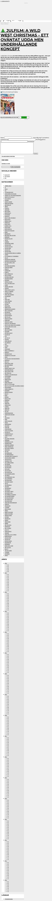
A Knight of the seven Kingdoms (13, 195)
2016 (6, 757)
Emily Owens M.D (9, 274)
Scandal (7, 406)
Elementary (7, 270)
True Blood (7, 506)
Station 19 (7, 432)
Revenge (7, 397)
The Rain (7, 486)
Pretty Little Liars (9, 384)
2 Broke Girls (8, 186)
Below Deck (7, 219)
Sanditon (7, 403)
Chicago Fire (8, 245)
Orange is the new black (11, 374)
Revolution (7, 398)
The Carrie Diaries (9, 462)
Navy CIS (7, 362)
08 (8, 584)
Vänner (6, 523)
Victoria (7, 517)
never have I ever (9, 546)
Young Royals (8, 531)
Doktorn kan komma (10, 266)
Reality (6, 394)
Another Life (8, 205)
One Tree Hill (8, 373)
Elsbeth (7, 272)
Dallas (6, 258)
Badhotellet (8, 213)
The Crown (7, 464)
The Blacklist (8, 459)
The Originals (8, 485)
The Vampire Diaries (9, 496)
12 (8, 590)
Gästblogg (7, 312)
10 (8, 587)
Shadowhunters (9, 413)
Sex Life (6, 411)
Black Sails (7, 224)
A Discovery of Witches (10, 194)
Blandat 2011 (8, 226)
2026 (6, 563)
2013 (6, 819)
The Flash (7, 469)
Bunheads (7, 237)
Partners (7, 381)
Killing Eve (7, 334)
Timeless (7, 504)
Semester (7, 408)
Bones (6, 232)
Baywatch (7, 216)
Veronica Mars (8, 515)
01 (8, 565)
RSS (5, 178)
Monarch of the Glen (10, 355)
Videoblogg (7, 518)
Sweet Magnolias (9, 446)
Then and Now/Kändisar (11, 502)
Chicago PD (7, 250)
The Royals (7, 490)
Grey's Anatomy (9, 310)
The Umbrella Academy (10, 494)
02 (8, 566)
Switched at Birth (9, 448)
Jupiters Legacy (8, 333)
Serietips (7, 410)
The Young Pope (9, 499)
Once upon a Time (9, 371)
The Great (7, 475)
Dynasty (7, 269)
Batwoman (7, 214)
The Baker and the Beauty (11, 456)
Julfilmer (6, 23)
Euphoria (7, 280)
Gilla (24, 117)
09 (8, 585)
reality (6, 549)
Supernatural (8, 443)
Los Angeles (8, 342)
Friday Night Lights (10, 290)
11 (8, 589)
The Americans (8, 453)
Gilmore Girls (8, 293)
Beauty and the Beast (10, 218)
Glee (6, 298)
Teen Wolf (7, 450)
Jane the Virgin (8, 330)
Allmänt (7, 200)
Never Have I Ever (9, 363)
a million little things (10, 534)
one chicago (8, 547)
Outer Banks (8, 376)
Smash (6, 422)
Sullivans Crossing (9, 438)
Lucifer (6, 346)
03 (8, 568)
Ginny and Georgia (9, 294)
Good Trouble (8, 301)
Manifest (7, 352)
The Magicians (8, 480)
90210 (6, 189)
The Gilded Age (8, 472)
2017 (6, 736)
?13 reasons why (9, 192)
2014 (6, 798)
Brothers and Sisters (10, 235)
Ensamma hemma (9, 278)
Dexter (6, 264)
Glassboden (8, 296)
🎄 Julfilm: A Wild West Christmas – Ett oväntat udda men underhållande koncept (25, 39)
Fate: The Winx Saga (10, 283)
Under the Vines (9, 514)
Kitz (6, 336)
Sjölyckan (7, 418)
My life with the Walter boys (12, 358)
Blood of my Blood (9, 230)
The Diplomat (8, 467)
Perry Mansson (8, 382)
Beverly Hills (8, 221)
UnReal (6, 510)
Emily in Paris (8, 275)
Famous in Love (8, 282)
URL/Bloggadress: (41, 139)
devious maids (8, 541)
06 (8, 582)
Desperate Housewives (10, 261)
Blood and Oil (8, 229)
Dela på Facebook (5, 117)
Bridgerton (7, 234)
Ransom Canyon (9, 392)
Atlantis (7, 208)
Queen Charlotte (9, 389)
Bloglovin (7, 175)
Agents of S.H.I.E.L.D (9, 197)
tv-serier (7, 552)
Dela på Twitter (14, 117)
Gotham (7, 304)
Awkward (7, 210)
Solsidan (7, 426)
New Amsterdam (9, 365)
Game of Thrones (9, 291)
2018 (6, 715)
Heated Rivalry (8, 315)
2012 (6, 840)
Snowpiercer (8, 424)
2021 (6, 653)
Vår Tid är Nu (8, 525)
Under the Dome (9, 512)
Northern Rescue (9, 370)
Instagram (7, 176)
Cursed (6, 254)
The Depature (8, 466)
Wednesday (7, 526)
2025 (6, 573)
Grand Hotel (8, 307)
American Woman (9, 203)
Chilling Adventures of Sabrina (13, 253)
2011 (6, 861)
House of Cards (9, 322)
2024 (6, 592)
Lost (6, 344)
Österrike (7, 554)
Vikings (6, 520)
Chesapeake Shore (9, 243)
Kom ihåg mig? (37, 137)
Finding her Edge (9, 286)
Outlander (7, 378)
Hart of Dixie (8, 314)
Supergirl (7, 440)
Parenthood (8, 379)
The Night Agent (9, 482)
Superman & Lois (9, 442)
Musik (6, 357)
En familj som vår (9, 277)
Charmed (7, 242)
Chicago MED (8, 248)
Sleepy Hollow (8, 421)
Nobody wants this (10, 368)
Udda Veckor (8, 509)
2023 (6, 611)
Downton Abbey (9, 267)
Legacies (7, 339)
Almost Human (8, 202)
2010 (6, 880)
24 (5, 187)
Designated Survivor (10, 259)
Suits (6, 437)
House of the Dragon (10, 323)
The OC (6, 483)
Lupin (6, 347)
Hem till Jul (7, 317)
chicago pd (7, 539)
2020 (6, 673)
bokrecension (8, 536)
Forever (7, 288)
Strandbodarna (9, 899)
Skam (6, 419)
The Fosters (8, 470)
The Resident (8, 488)
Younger (7, 533)
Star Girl (7, 427)
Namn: (2, 137)
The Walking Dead (9, 498)
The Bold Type (8, 461)
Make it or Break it (9, 350)
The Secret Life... (9, 493)
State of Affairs (9, 430)
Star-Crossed (8, 429)
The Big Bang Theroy (10, 458)
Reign (6, 395)
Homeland (7, 320)
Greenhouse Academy (10, 309)
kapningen (7, 544)
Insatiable (7, 328)
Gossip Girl (7, 302)
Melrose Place (8, 354)
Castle (6, 240)
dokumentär (8, 542)
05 (8, 571)
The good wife (8, 501)
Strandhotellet (9, 434)
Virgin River (7, 522)
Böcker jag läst (9, 238)
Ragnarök (7, 390)
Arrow (6, 206)
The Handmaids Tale (10, 477)
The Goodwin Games (10, 474)
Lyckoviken (7, 349)
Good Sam (7, 299)
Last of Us (7, 338)
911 (5, 190)
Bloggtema (7, 227)
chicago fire (8, 538)
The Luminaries (8, 478)
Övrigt (6, 555)
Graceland (7, 306)
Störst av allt (8, 435)
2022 (6, 632)
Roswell (7, 402)
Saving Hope (8, 405)
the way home (8, 550)
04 (8, 569)
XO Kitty (7, 530)
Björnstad (7, 222)
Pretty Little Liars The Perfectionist (14, 386)
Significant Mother (9, 414)
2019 (6, 694)
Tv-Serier (7, 507)
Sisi (5, 416)
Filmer (2, 23)
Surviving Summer (9, 445)
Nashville (7, 360)
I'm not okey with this (10, 326)
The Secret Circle (9, 491)
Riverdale (7, 400)
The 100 (6, 451)
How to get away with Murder (12, 325)
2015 (6, 777)
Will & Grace (8, 528)
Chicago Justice (9, 246)
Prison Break (8, 387)
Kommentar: (31, 141)
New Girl (7, 366)
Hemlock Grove (8, 318)
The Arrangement (9, 454)
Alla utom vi (8, 198)
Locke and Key (8, 341)
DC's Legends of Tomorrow (11, 256)
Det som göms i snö (10, 262)
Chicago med (8, 251)
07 (8, 601)
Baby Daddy (7, 211)
